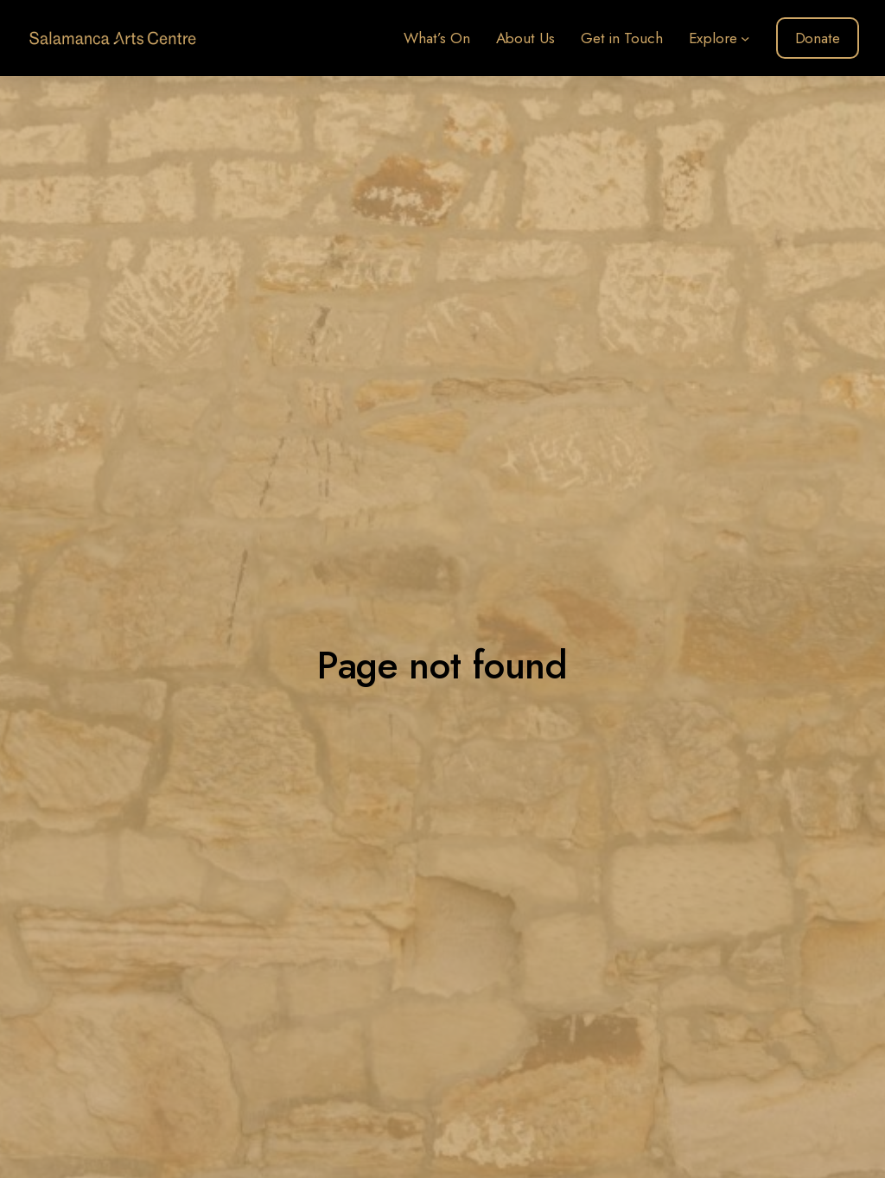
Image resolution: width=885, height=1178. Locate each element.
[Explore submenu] (745, 38)
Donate (817, 38)
